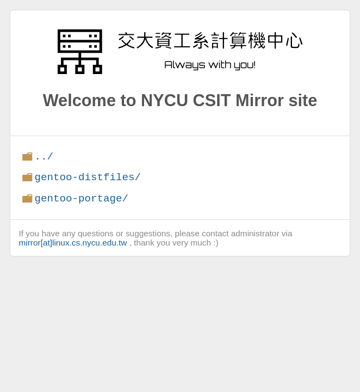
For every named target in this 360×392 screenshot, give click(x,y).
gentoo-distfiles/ (87, 177)
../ (43, 156)
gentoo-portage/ (81, 198)
